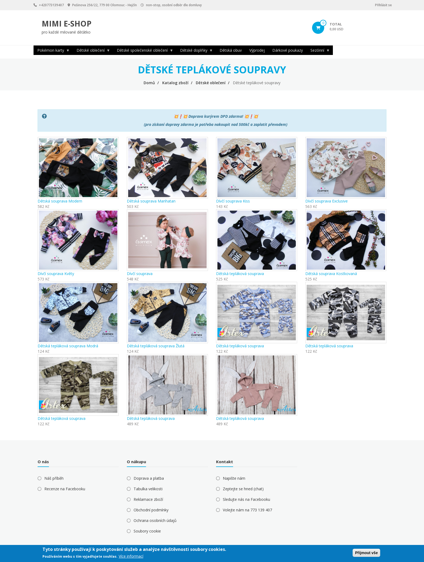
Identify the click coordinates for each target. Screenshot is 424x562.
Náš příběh (54, 478)
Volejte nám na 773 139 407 (247, 509)
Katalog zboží (175, 82)
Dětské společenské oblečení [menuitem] (143, 51)
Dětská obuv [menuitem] (231, 50)
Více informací (131, 556)
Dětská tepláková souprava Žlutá (155, 345)
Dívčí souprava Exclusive (326, 201)
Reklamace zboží (148, 499)
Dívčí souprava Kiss (233, 201)
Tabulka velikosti (148, 488)
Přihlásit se (383, 5)
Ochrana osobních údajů (155, 520)
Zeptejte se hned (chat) (243, 488)
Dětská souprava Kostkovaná (331, 273)
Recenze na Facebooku (64, 488)
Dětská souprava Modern (60, 201)
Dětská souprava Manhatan (151, 201)
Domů (149, 82)
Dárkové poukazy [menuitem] (287, 50)
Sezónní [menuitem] (318, 51)
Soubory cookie (147, 531)
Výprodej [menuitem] (257, 50)
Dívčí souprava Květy (56, 273)
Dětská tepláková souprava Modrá (68, 345)
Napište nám (234, 478)
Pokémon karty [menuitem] (52, 51)
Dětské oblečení (211, 82)
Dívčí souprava (140, 273)
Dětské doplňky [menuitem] (194, 51)
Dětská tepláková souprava (240, 273)
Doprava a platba (149, 478)
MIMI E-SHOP (66, 23)
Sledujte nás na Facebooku (246, 499)
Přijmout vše (366, 553)
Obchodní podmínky (151, 509)
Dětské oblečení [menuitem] (91, 51)
